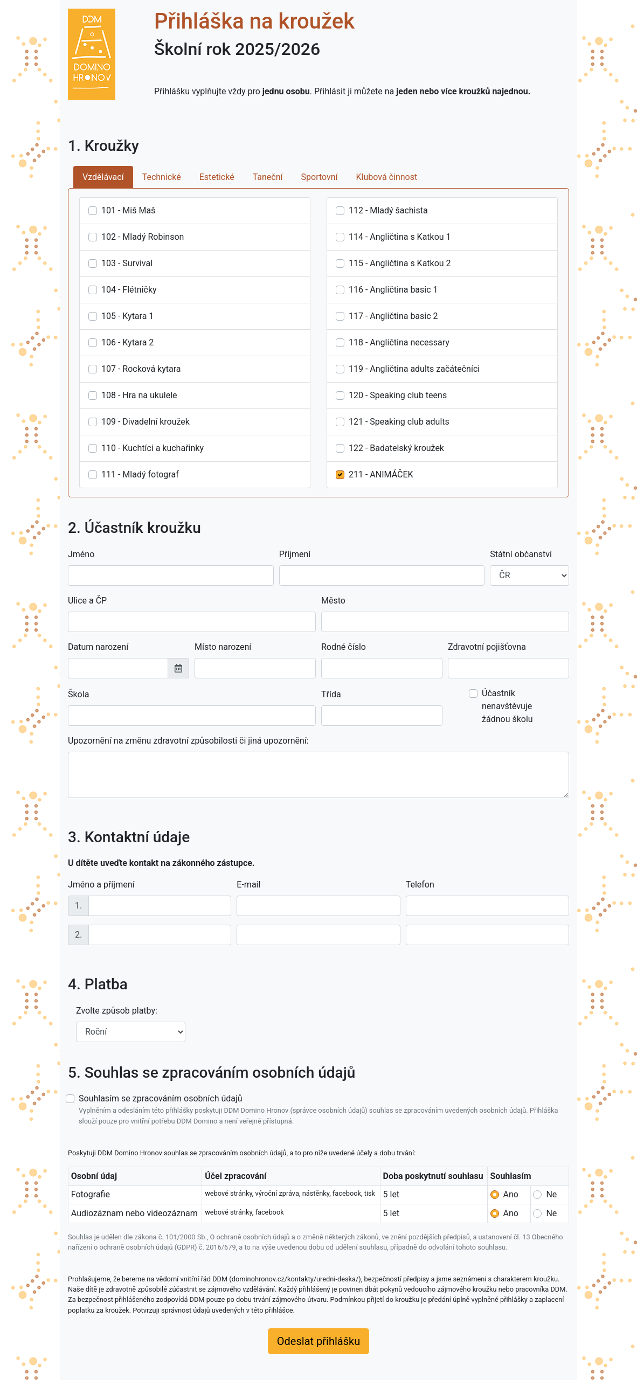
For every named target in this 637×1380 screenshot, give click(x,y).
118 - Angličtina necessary (399, 342)
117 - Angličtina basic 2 (393, 316)
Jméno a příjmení (101, 884)
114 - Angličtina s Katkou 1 (400, 237)
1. (78, 905)
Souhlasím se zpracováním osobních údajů (324, 1109)
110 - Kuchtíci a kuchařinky (152, 448)
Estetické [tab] (216, 177)
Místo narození (223, 647)
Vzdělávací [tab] (103, 177)
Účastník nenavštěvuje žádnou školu (507, 706)
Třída (331, 694)
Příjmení (295, 554)
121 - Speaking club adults (399, 422)
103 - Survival (127, 263)
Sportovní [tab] (319, 177)
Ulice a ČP (87, 600)
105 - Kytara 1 (127, 316)
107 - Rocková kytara (141, 369)
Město (333, 600)
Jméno (81, 554)
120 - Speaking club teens (398, 395)
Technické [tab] (161, 177)
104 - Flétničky (129, 290)
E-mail (248, 884)
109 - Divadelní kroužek (145, 422)
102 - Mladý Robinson (142, 237)
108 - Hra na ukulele (139, 395)
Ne (551, 1194)
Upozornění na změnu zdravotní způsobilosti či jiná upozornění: (188, 741)
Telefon (420, 884)
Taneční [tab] (268, 177)
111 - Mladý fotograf (140, 474)
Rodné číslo (343, 647)
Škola (78, 694)
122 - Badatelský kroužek (396, 448)
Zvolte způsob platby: (116, 1010)
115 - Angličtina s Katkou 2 (400, 263)
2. (78, 935)
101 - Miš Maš (128, 210)
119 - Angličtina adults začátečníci (414, 369)
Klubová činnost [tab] (387, 177)
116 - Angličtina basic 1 (393, 290)
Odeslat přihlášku (318, 1341)
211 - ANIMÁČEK (381, 474)
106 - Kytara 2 (127, 342)
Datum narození (98, 647)
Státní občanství (521, 554)
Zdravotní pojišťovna (487, 647)
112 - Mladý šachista (388, 210)
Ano (510, 1194)
